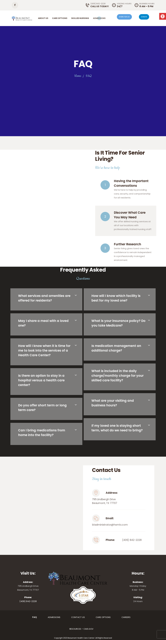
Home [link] (77, 76)
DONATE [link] (144, 17)
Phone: (110, 540)
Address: (112, 493)
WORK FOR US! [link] (124, 17)
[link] (162, 16)
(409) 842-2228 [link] (132, 540)
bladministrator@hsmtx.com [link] (110, 524)
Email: (110, 518)
